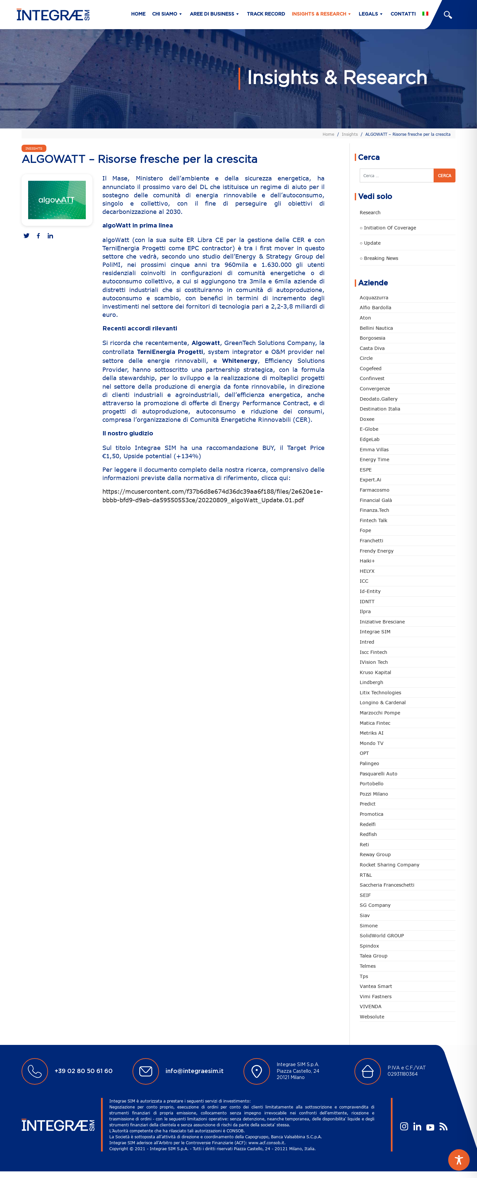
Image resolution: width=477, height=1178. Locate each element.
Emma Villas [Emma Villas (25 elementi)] (374, 449)
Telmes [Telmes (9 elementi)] (368, 966)
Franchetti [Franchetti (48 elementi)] (371, 540)
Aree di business (212, 14)
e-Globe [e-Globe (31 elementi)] (369, 429)
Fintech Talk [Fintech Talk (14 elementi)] (373, 520)
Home (138, 14)
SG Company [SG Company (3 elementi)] (375, 905)
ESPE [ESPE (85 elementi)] (366, 469)
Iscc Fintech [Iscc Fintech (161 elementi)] (373, 652)
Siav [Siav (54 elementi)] (365, 915)
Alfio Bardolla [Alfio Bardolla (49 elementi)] (375, 307)
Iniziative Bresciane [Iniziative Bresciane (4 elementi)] (382, 621)
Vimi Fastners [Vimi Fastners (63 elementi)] (376, 996)
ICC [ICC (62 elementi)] (364, 581)
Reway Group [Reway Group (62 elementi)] (375, 854)
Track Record (266, 14)
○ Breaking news (379, 258)
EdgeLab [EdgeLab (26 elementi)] (370, 439)
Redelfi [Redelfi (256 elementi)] (368, 824)
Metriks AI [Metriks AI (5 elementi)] (372, 733)
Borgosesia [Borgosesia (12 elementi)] (372, 338)
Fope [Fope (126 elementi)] (365, 530)
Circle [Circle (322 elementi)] (366, 358)
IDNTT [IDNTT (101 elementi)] (367, 601)
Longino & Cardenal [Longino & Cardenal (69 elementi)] (383, 702)
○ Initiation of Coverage (388, 227)
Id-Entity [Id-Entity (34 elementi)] (370, 591)
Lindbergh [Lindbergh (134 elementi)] (371, 682)
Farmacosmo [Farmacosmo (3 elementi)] (375, 490)
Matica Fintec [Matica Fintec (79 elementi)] (375, 723)
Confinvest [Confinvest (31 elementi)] (372, 378)
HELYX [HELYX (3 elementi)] (367, 571)
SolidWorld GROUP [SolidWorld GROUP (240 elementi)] (382, 935)
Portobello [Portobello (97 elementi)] (372, 783)
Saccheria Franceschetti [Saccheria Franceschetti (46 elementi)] (387, 885)
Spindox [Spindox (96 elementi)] (369, 946)
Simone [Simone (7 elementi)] (369, 925)
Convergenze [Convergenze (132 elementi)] (375, 388)
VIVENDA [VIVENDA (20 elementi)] (371, 1006)
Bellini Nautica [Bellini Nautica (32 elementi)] (376, 328)
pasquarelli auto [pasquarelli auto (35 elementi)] (379, 773)
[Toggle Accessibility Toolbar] (459, 1160)
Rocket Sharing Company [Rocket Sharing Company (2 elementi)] (389, 864)
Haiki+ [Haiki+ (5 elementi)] (367, 561)
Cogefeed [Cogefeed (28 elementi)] (371, 368)
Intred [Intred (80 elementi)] (367, 642)
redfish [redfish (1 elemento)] (368, 834)
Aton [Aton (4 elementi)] (365, 317)
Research (370, 212)
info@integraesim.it (195, 1071)
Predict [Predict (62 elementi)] (368, 804)
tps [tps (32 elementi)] (364, 976)
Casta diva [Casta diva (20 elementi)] (372, 348)
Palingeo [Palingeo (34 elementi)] (369, 763)
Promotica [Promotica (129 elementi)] (371, 814)
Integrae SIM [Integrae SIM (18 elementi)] (375, 631)
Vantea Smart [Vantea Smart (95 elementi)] (376, 986)
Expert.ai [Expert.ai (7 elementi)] (370, 479)
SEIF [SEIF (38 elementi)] (365, 895)
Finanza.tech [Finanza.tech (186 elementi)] (374, 510)
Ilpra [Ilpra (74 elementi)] (365, 611)
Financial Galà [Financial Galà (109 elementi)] (376, 500)
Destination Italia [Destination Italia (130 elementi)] (380, 409)
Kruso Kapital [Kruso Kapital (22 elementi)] (375, 672)
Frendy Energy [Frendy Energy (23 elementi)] (377, 551)
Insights (350, 134)
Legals (368, 14)
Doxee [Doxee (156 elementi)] (367, 419)
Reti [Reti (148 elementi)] (364, 844)
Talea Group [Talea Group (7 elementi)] (374, 955)
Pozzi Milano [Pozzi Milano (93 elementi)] (374, 794)
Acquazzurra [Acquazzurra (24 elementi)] (374, 297)
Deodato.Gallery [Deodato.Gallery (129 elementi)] (379, 399)
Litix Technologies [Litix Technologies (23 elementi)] (380, 692)
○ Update (370, 243)
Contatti (403, 14)
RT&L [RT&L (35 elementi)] (366, 875)
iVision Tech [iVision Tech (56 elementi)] (374, 662)
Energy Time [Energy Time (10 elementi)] (374, 459)
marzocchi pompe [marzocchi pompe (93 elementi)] (380, 712)
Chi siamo (164, 14)
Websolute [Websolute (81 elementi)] (372, 1016)
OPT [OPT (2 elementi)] (364, 753)
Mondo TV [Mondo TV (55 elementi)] (372, 743)
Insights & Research (319, 14)
